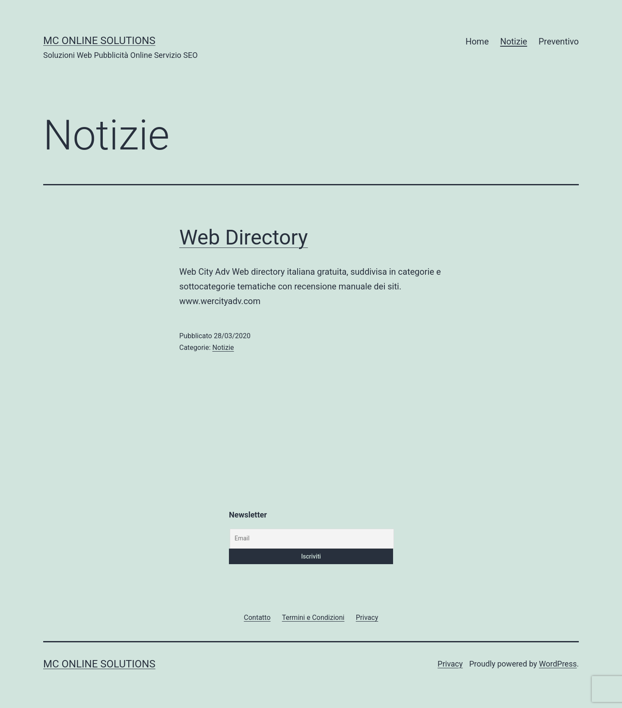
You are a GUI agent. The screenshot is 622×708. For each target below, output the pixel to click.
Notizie (513, 41)
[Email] (312, 539)
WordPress (558, 663)
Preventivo (559, 41)
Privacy (450, 663)
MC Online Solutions (99, 41)
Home (477, 41)
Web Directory (243, 237)
